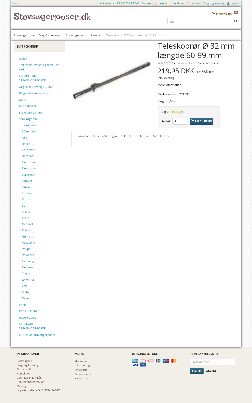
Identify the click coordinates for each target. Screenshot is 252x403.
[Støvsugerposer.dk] (52, 18)
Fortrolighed (24, 361)
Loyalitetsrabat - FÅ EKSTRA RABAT (117, 3)
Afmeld (211, 371)
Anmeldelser (161, 136)
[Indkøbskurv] (225, 13)
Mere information (169, 85)
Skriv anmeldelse (208, 63)
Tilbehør (143, 136)
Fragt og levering (213, 3)
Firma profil (194, 3)
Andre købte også (105, 136)
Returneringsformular (155, 3)
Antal (166, 121)
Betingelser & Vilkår (29, 377)
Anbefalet (127, 136)
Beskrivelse (81, 136)
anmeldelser (185, 63)
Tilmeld (197, 371)
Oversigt (22, 386)
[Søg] (235, 21)
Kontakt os (177, 3)
